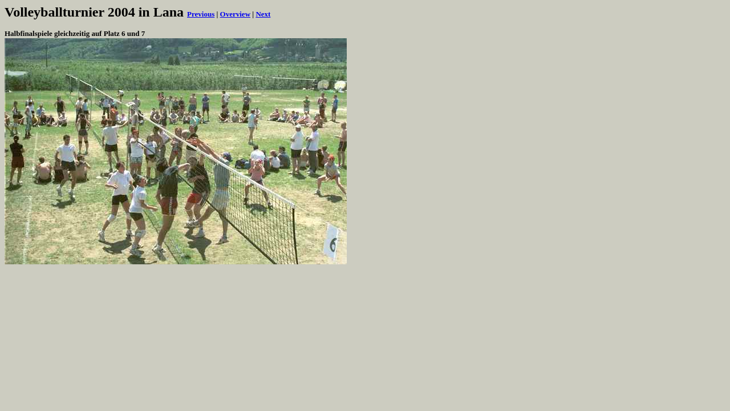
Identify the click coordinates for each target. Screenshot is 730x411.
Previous (200, 14)
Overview (235, 14)
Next (263, 14)
